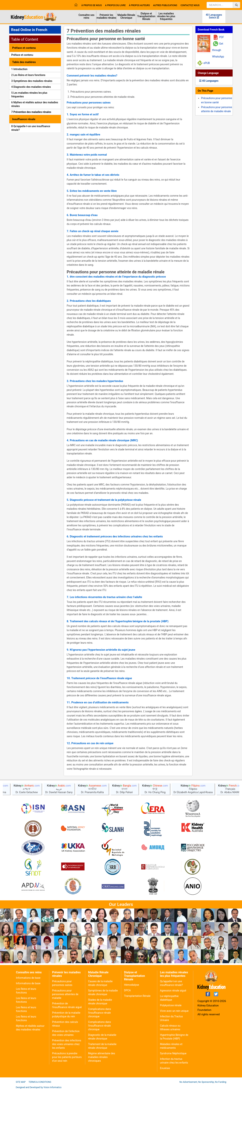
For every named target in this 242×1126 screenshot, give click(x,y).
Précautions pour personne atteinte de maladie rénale (115, 272)
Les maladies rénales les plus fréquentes (166, 16)
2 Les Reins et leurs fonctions (28, 75)
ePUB (206, 63)
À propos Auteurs (139, 5)
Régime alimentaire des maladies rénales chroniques (101, 1057)
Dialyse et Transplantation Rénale (146, 16)
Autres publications (165, 5)
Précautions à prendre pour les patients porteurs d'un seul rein (67, 1057)
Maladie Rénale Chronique (126, 16)
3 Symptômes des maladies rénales (31, 80)
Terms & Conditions (40, 1082)
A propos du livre (115, 5)
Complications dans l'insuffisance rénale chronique (99, 1013)
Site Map (21, 1082)
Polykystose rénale (170, 1005)
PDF (221, 37)
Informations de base (28, 977)
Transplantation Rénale (137, 995)
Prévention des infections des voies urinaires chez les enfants (66, 1044)
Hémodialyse (131, 984)
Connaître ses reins (86, 16)
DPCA (127, 990)
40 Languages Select (214, 16)
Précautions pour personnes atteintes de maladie (65, 994)
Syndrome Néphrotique (173, 1053)
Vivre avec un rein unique (174, 1010)
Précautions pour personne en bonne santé (106, 39)
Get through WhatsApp (218, 50)
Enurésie (165, 1068)
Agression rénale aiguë (173, 990)
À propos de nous (91, 5)
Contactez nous (190, 5)
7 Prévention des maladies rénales (31, 112)
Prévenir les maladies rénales (106, 16)
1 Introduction (19, 69)
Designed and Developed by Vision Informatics (38, 1087)
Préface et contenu (22, 54)
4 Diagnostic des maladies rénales (31, 86)
